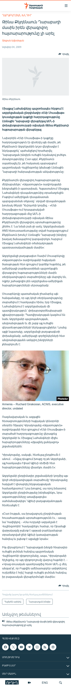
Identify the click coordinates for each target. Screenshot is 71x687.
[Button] (63, 54)
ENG (45, 682)
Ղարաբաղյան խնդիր (17, 15)
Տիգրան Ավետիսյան (13, 40)
